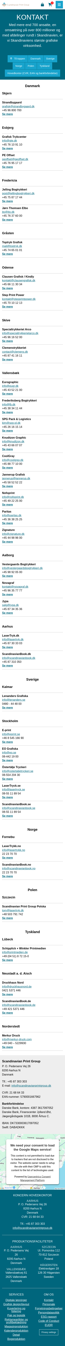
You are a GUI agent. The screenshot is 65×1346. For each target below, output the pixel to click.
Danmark (36, 58)
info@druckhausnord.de (17, 986)
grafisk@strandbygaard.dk (18, 106)
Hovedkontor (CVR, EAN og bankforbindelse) (32, 73)
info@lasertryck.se (13, 789)
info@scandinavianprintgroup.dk (31, 1085)
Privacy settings (48, 1332)
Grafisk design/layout (16, 1304)
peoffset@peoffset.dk (15, 159)
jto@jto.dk (8, 211)
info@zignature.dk (13, 533)
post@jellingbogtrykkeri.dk (18, 193)
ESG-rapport (49, 1316)
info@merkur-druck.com (17, 1039)
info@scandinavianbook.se (18, 808)
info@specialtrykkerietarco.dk (20, 333)
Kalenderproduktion (16, 1330)
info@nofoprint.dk (13, 497)
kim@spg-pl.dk (11, 422)
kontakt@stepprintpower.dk (19, 299)
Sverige (50, 58)
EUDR (49, 1325)
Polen (31, 66)
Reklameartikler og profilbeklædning (16, 1321)
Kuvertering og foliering (16, 1310)
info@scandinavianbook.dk (18, 658)
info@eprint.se (11, 734)
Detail (16, 1335)
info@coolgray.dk (12, 460)
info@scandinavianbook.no (18, 868)
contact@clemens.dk (15, 351)
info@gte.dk (9, 140)
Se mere (7, 114)
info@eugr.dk (10, 385)
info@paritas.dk (11, 515)
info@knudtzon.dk (13, 441)
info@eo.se (9, 752)
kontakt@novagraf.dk (15, 586)
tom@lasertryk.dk (13, 910)
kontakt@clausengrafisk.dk (18, 280)
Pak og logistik (16, 1315)
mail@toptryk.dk (12, 246)
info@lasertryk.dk (13, 639)
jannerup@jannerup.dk (16, 478)
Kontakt (48, 1300)
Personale (48, 1304)
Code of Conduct (48, 1321)
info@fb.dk (8, 404)
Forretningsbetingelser (49, 1308)
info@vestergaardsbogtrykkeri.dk (22, 568)
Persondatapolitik (48, 1312)
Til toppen (17, 58)
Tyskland (44, 66)
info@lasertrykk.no (13, 850)
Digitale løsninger (16, 1300)
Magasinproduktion (16, 1326)
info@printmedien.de (15, 952)
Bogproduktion (16, 1339)
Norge (18, 66)
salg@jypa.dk (10, 605)
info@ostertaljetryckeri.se (17, 771)
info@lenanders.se (13, 699)
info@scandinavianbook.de (18, 1005)
